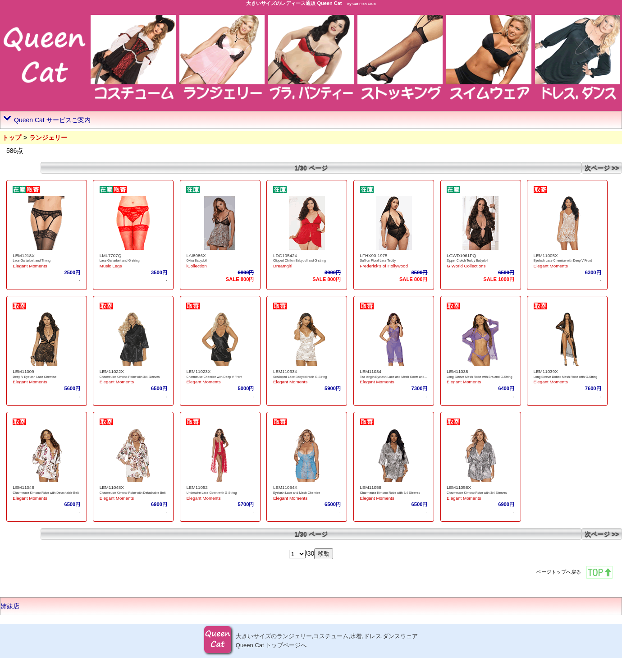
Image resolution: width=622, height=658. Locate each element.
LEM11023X (198, 371)
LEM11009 (23, 371)
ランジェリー (48, 137)
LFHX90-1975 (374, 255)
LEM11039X (546, 371)
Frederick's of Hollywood (384, 265)
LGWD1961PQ (461, 255)
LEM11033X (285, 371)
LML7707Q (110, 255)
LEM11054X (285, 487)
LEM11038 (457, 371)
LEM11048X (112, 487)
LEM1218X (23, 255)
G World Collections (466, 265)
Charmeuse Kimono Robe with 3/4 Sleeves (130, 376)
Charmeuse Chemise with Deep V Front (214, 376)
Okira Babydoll (196, 260)
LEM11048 (23, 487)
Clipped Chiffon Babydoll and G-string (299, 260)
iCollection (196, 265)
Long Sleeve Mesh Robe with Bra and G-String (479, 376)
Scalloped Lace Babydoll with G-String (300, 376)
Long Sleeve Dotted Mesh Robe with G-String (566, 376)
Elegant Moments (30, 265)
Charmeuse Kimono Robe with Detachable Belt (45, 492)
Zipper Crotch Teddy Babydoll (467, 260)
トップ (11, 137)
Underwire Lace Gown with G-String (211, 492)
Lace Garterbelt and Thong (31, 260)
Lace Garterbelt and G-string (120, 260)
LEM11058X (459, 487)
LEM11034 (370, 371)
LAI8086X (196, 255)
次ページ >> (602, 167)
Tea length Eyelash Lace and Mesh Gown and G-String (398, 376)
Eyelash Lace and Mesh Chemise (296, 492)
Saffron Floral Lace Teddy (378, 260)
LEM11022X (112, 371)
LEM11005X (546, 255)
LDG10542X (285, 255)
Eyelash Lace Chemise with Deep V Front (563, 260)
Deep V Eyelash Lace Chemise (34, 376)
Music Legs (111, 265)
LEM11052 (196, 487)
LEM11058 (370, 487)
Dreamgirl (282, 265)
